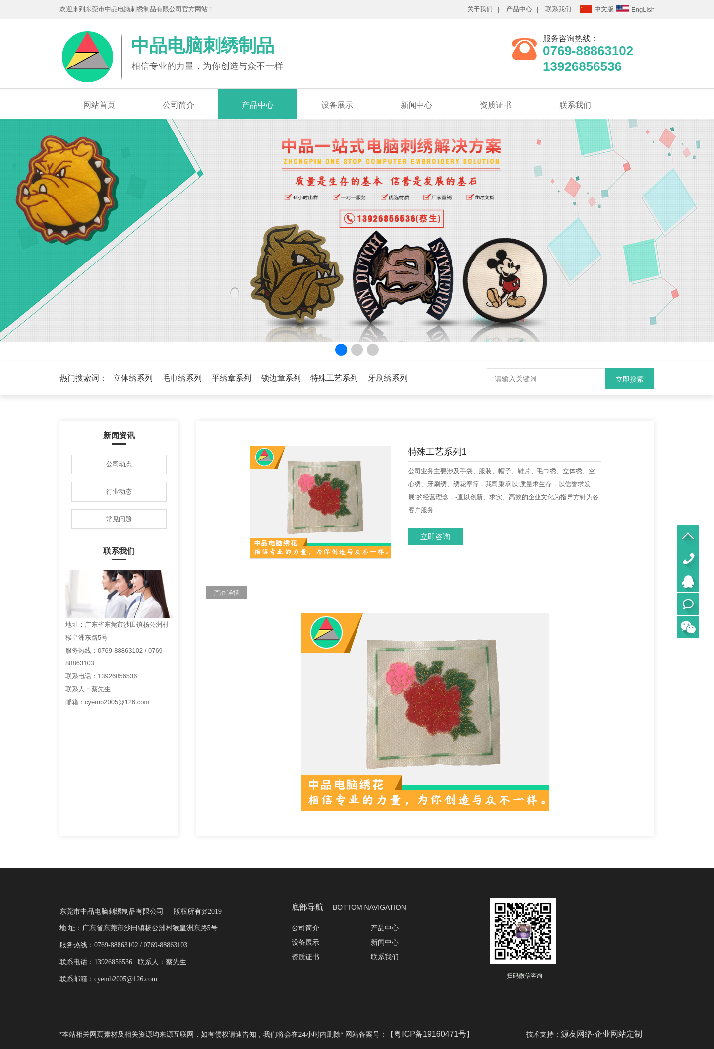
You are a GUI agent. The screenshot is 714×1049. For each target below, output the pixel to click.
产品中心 (519, 9)
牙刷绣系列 (388, 378)
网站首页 (99, 105)
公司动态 (119, 464)
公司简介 (178, 105)
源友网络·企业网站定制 (601, 1034)
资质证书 (496, 105)
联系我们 (558, 9)
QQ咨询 (688, 581)
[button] (341, 350)
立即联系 (688, 604)
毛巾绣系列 (182, 378)
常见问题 (119, 519)
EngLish (635, 9)
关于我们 (480, 9)
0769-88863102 (688, 558)
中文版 (597, 9)
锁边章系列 (281, 378)
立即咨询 (435, 536)
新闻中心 (416, 105)
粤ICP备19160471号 (430, 1034)
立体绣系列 (133, 378)
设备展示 (337, 105)
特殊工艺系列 (334, 378)
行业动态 (119, 491)
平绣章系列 (231, 378)
